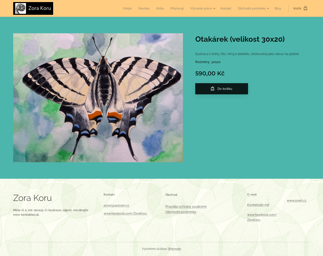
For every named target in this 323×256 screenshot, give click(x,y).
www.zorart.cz (296, 200)
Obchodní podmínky (180, 212)
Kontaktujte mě (258, 205)
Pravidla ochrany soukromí (185, 207)
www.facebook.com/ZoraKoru (125, 213)
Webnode (174, 248)
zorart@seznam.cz (116, 205)
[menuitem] (122, 8)
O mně (252, 194)
